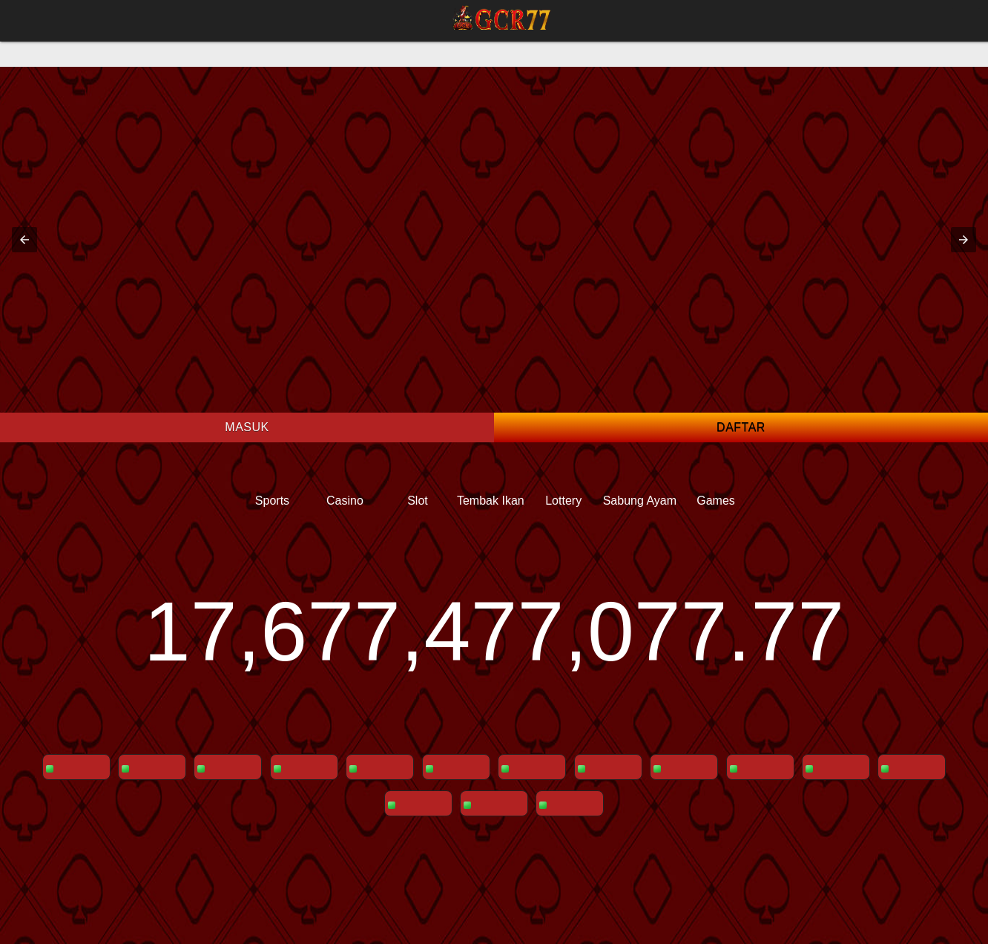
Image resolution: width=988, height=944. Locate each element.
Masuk (247, 427)
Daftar (741, 427)
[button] (24, 239)
